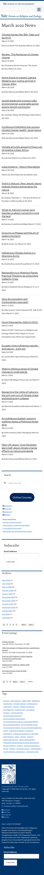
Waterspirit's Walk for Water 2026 (15, 665)
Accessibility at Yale (9, 786)
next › (24, 624)
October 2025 (7, 604)
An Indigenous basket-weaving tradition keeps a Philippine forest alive (20, 421)
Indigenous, (7, 734)
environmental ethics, (11, 725)
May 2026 (6, 580)
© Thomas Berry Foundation (15, 806)
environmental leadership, (31, 728)
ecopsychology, (17, 713)
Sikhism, (12, 749)
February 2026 (7, 590)
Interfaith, (34, 734)
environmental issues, (29, 725)
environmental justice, (12, 728)
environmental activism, (12, 716)
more (30, 681)
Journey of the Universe (12, 522)
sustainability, (36, 749)
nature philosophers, (27, 740)
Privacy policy (23, 786)
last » (31, 624)
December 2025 (8, 597)
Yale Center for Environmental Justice (17, 531)
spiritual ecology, (23, 749)
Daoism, (16, 707)
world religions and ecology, (14, 752)
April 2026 (6, 584)
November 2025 (8, 601)
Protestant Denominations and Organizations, (21, 743)
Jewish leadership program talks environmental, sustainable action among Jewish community (20, 103)
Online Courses (8, 642)
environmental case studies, (14, 719)
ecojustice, (30, 710)
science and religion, (32, 746)
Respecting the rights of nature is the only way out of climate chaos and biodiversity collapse (20, 395)
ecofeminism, (20, 710)
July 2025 (5, 614)
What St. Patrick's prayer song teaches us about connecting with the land (20, 213)
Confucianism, (32, 704)
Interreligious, (8, 737)
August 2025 (7, 611)
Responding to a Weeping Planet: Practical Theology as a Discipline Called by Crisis (20, 275)
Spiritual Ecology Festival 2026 (14, 671)
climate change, (19, 704)
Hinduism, (29, 731)
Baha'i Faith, (26, 701)
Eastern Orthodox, (27, 707)
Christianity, (8, 704)
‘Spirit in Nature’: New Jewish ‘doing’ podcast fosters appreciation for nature (22, 186)
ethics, (5, 731)
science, (20, 746)
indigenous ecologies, (21, 734)
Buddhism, (36, 701)
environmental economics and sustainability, (20, 722)
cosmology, (8, 707)
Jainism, (23, 737)
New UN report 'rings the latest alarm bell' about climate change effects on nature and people (19, 447)
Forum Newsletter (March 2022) (20, 322)
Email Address (10, 551)
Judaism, (30, 737)
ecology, (6, 713)
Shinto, (6, 749)
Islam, (17, 737)
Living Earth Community (12, 528)
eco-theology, (8, 710)
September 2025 (8, 607)
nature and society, (10, 740)
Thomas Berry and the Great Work (16, 525)
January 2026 (7, 594)
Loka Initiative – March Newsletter (21, 166)
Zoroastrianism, (32, 752)
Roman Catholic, (9, 746)
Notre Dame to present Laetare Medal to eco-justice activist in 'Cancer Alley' (19, 80)
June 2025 (6, 618)
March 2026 (6, 587)
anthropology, (16, 701)
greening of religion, (17, 731)
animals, (6, 701)
